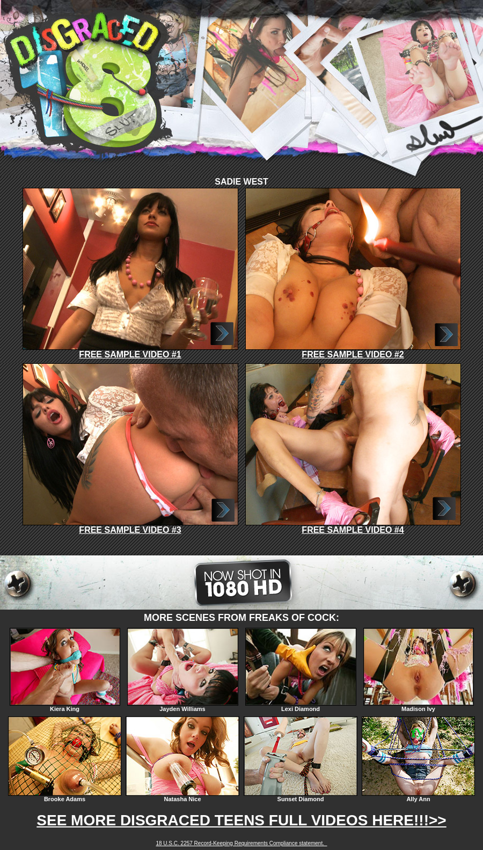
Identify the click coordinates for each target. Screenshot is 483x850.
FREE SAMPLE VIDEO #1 (130, 350)
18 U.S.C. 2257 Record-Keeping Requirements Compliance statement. (241, 843)
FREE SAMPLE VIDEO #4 (353, 526)
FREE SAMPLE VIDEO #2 (353, 350)
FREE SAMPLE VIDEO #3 (130, 526)
